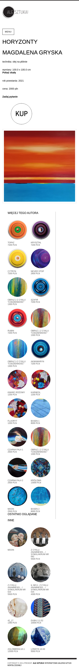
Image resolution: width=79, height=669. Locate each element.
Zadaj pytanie (10, 96)
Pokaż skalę (9, 72)
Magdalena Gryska (32, 52)
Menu (8, 32)
